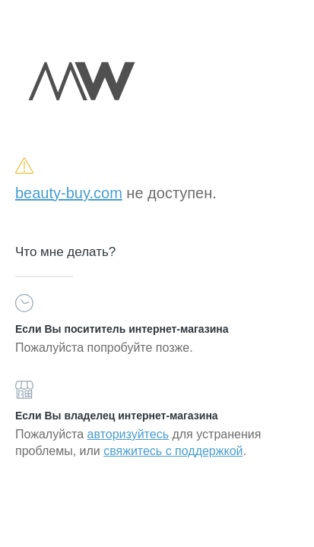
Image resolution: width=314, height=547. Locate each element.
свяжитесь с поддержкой (173, 450)
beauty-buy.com (68, 193)
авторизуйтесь (128, 434)
